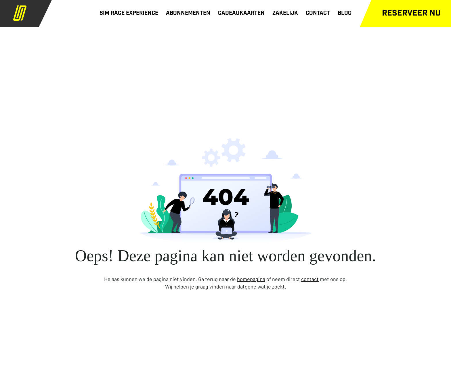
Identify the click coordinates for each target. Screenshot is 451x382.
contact (310, 279)
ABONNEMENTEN (188, 13)
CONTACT (318, 13)
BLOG (344, 13)
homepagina (251, 279)
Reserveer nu (411, 13)
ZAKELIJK (285, 13)
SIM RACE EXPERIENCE (129, 13)
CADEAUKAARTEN (241, 13)
